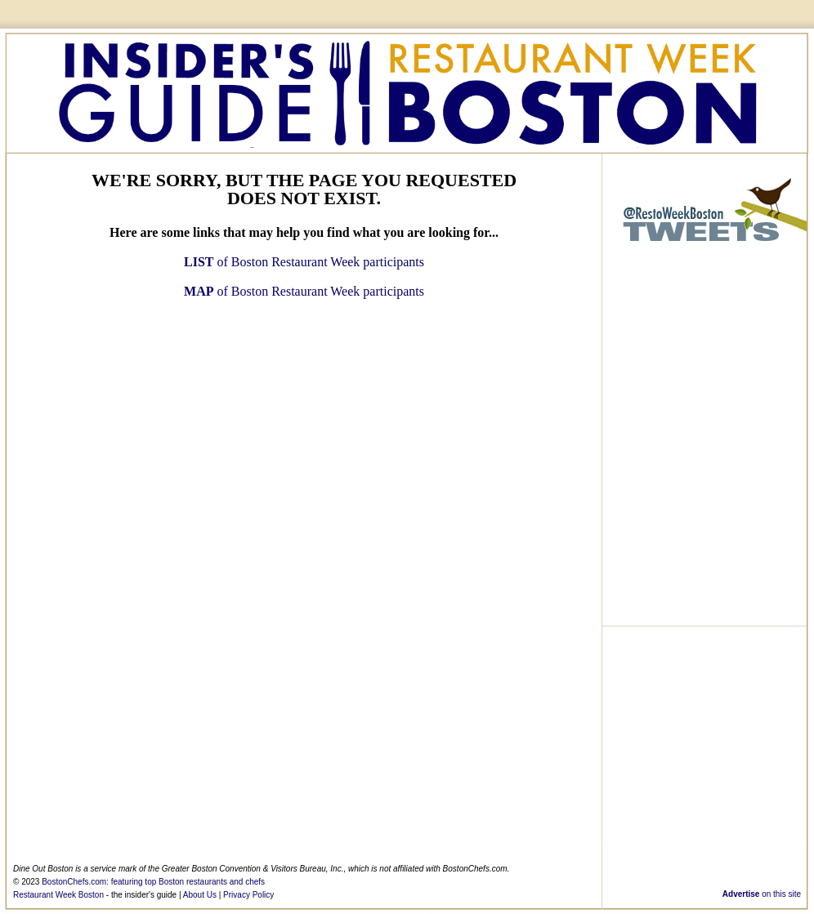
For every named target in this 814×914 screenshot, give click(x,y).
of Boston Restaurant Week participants (304, 262)
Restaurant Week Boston (58, 894)
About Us (200, 894)
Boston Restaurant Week (407, 91)
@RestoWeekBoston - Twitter (704, 212)
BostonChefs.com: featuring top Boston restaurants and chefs (153, 881)
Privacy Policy (248, 894)
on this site (761, 893)
